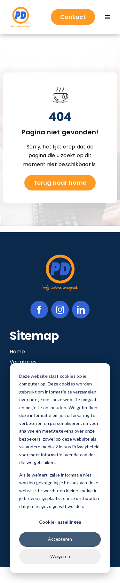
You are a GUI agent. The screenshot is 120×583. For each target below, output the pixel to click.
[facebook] (39, 309)
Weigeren (60, 556)
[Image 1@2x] (21, 8)
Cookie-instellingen (60, 522)
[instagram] (60, 309)
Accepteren (60, 539)
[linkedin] (81, 309)
